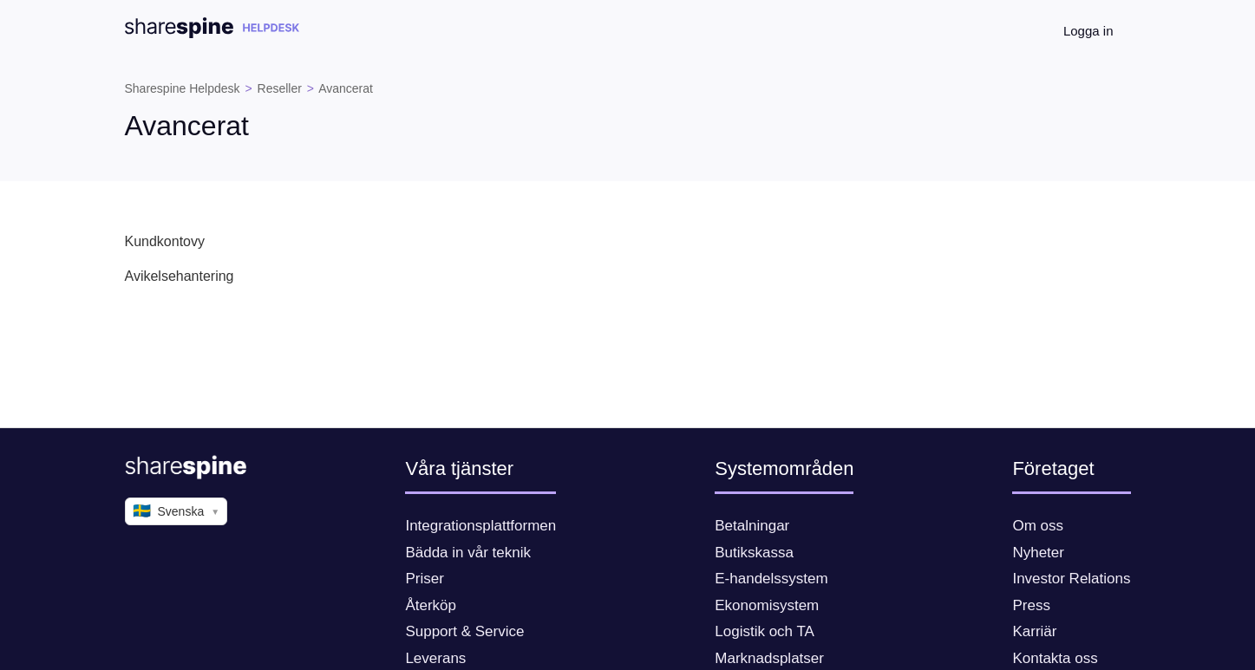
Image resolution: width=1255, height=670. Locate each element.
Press (1030, 605)
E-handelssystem (771, 578)
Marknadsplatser (769, 658)
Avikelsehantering (179, 276)
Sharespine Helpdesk (182, 88)
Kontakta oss (1054, 658)
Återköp (430, 605)
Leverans (435, 658)
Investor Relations (1071, 578)
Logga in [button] (1088, 30)
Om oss (1037, 525)
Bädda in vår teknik (468, 552)
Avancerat (345, 88)
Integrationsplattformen (480, 525)
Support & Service (464, 631)
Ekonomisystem (767, 605)
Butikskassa (754, 552)
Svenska (176, 511)
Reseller (280, 88)
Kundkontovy (165, 241)
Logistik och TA (764, 631)
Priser (424, 578)
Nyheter (1038, 552)
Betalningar (752, 525)
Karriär (1034, 631)
